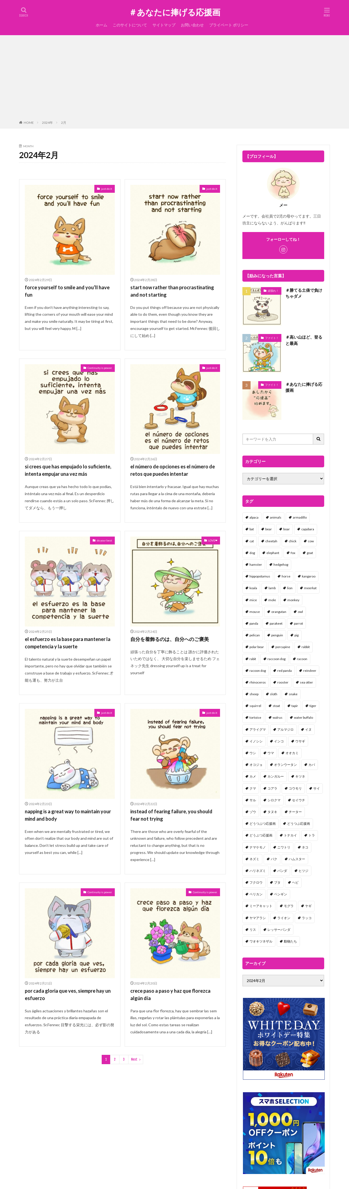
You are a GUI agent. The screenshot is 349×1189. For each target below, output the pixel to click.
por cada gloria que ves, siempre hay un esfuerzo (68, 994)
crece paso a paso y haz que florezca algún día (170, 994)
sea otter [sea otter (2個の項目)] (306, 682)
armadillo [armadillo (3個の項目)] (300, 517)
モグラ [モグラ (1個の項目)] (289, 906)
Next (134, 1059)
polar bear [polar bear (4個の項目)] (256, 647)
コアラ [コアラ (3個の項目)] (272, 788)
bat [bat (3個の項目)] (251, 529)
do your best (104, 540)
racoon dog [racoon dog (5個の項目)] (257, 671)
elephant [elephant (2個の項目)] (272, 553)
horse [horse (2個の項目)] (286, 576)
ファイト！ (272, 337)
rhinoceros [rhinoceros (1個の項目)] (257, 682)
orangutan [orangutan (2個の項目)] (278, 612)
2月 (63, 123)
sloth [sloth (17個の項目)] (273, 694)
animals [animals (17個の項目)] (275, 517)
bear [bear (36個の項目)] (268, 529)
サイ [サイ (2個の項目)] (316, 788)
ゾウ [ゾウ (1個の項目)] (252, 812)
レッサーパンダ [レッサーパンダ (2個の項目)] (278, 930)
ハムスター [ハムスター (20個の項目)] (297, 859)
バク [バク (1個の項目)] (274, 859)
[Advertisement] (174, 79)
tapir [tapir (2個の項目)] (294, 706)
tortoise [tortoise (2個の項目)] (255, 717)
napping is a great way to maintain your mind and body (68, 815)
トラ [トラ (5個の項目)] (311, 835)
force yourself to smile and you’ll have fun (67, 291)
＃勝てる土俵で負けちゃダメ (303, 293)
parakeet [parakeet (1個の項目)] (276, 623)
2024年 (47, 123)
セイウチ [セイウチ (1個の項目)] (298, 800)
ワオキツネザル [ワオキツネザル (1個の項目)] (260, 941)
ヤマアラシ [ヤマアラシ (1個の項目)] (257, 918)
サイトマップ (163, 25)
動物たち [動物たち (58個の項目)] (290, 941)
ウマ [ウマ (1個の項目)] (270, 753)
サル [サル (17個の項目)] (252, 800)
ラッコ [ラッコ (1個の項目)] (307, 918)
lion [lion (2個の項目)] (290, 588)
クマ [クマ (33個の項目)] (252, 788)
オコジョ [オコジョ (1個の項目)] (256, 765)
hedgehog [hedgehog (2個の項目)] (280, 564)
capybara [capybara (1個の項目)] (307, 529)
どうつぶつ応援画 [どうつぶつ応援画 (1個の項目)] (262, 823)
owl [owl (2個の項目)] (300, 612)
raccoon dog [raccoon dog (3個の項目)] (276, 659)
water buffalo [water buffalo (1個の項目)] (303, 717)
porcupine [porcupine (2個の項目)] (282, 647)
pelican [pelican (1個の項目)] (254, 635)
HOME (29, 123)
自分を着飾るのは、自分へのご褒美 (169, 639)
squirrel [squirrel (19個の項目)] (255, 706)
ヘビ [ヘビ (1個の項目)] (295, 882)
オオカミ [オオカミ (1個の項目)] (292, 753)
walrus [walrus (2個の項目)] (277, 717)
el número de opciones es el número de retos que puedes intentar (172, 470)
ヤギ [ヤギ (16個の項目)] (308, 906)
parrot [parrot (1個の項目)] (298, 623)
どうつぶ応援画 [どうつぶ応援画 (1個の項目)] (298, 823)
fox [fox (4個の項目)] (293, 553)
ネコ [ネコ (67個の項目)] (305, 847)
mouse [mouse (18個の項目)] (254, 612)
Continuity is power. (100, 367)
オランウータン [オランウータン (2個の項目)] (285, 765)
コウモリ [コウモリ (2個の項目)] (295, 788)
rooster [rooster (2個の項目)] (282, 682)
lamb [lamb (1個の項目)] (272, 588)
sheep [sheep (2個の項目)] (253, 694)
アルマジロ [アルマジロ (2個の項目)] (285, 729)
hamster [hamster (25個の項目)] (255, 564)
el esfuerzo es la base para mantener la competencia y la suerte (67, 642)
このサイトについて (130, 25)
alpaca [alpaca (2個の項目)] (253, 517)
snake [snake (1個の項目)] (293, 694)
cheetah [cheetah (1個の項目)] (271, 541)
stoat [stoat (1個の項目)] (276, 706)
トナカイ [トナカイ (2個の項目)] (290, 835)
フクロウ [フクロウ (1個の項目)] (256, 882)
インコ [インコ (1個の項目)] (279, 741)
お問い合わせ (192, 25)
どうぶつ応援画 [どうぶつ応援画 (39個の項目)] (260, 835)
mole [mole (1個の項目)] (272, 600)
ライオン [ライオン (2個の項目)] (283, 918)
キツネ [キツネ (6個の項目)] (300, 776)
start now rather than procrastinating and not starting (172, 291)
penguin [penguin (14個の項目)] (277, 635)
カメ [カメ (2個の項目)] (252, 776)
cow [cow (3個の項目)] (311, 541)
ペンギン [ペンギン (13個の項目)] (280, 894)
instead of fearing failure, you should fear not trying (171, 815)
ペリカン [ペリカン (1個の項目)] (256, 894)
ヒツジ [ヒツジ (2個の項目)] (303, 871)
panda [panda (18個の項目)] (253, 623)
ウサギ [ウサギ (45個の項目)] (300, 741)
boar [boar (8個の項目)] (286, 529)
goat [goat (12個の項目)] (310, 553)
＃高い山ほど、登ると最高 (303, 340)
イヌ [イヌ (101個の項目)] (308, 729)
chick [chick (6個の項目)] (292, 541)
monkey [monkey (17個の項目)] (293, 600)
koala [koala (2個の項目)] (253, 588)
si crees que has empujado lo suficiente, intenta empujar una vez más (68, 470)
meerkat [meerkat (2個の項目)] (310, 588)
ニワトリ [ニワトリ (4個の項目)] (283, 847)
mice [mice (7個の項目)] (253, 600)
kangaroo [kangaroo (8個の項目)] (308, 576)
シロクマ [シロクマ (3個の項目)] (274, 800)
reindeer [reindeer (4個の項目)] (309, 671)
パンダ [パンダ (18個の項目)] (282, 871)
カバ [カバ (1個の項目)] (311, 765)
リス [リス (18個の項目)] (252, 930)
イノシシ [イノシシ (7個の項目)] (256, 741)
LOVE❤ (212, 540)
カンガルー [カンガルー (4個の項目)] (275, 776)
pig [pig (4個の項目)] (296, 635)
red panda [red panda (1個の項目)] (284, 671)
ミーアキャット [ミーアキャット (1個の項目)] (260, 906)
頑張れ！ (273, 290)
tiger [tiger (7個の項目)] (312, 706)
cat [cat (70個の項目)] (251, 541)
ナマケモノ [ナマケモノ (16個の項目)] (257, 847)
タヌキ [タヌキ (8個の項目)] (272, 812)
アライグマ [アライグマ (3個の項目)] (257, 729)
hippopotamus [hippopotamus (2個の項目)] (259, 576)
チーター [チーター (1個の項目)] (295, 812)
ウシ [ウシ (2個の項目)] (252, 753)
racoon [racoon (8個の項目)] (302, 659)
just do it (106, 188)
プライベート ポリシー (228, 25)
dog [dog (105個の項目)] (252, 553)
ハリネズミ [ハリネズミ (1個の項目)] (257, 871)
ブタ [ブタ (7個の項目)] (277, 882)
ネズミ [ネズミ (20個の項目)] (254, 859)
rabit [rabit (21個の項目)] (252, 659)
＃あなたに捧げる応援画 (174, 12)
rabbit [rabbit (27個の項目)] (306, 647)
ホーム (101, 25)
